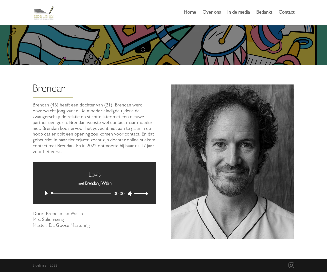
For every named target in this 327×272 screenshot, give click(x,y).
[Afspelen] (46, 193)
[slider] (82, 193)
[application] (94, 193)
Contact (286, 13)
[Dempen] (130, 193)
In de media (238, 13)
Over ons (211, 13)
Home (190, 13)
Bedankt (264, 13)
